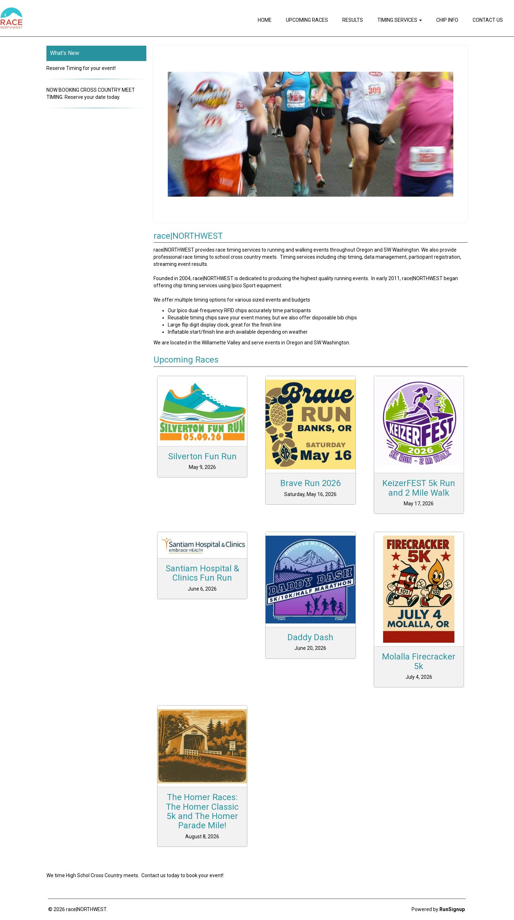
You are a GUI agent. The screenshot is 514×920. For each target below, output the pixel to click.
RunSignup (452, 909)
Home (265, 20)
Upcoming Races (307, 20)
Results (352, 20)
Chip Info (447, 20)
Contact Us (488, 20)
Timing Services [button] (399, 20)
